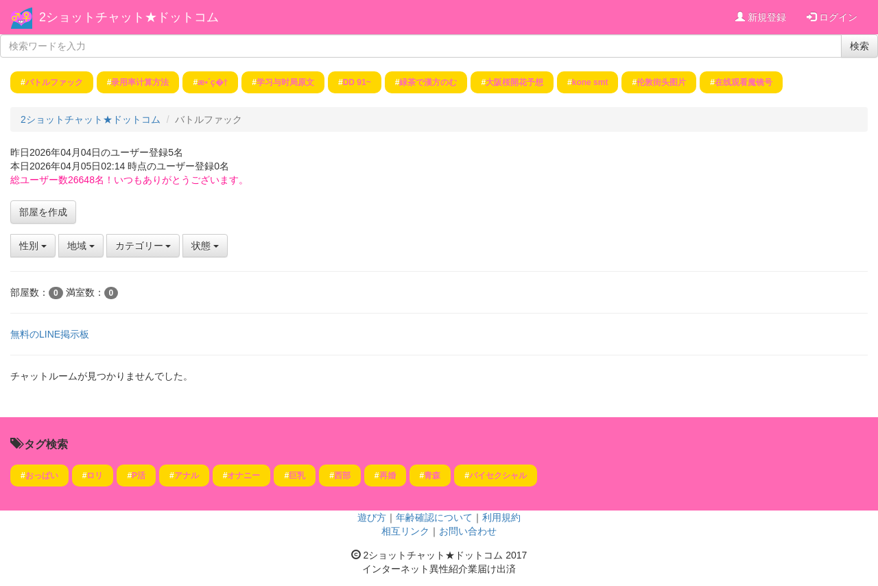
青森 (432, 475)
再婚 (387, 475)
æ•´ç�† (213, 82)
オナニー (243, 475)
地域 (81, 245)
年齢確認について (434, 517)
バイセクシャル (498, 475)
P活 (138, 475)
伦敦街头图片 (661, 82)
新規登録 (760, 17)
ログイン (832, 17)
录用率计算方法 (140, 82)
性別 (33, 245)
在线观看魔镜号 (743, 82)
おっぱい (41, 475)
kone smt (590, 82)
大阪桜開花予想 (514, 82)
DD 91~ (357, 82)
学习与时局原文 (285, 82)
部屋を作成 (43, 212)
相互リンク (405, 531)
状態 (205, 245)
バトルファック (54, 82)
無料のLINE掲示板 (49, 334)
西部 (342, 475)
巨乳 (297, 475)
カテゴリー (143, 245)
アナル (186, 475)
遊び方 (371, 517)
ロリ (94, 475)
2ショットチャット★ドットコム (129, 17)
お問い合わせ (468, 531)
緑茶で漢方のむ (428, 82)
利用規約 (501, 517)
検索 (859, 45)
